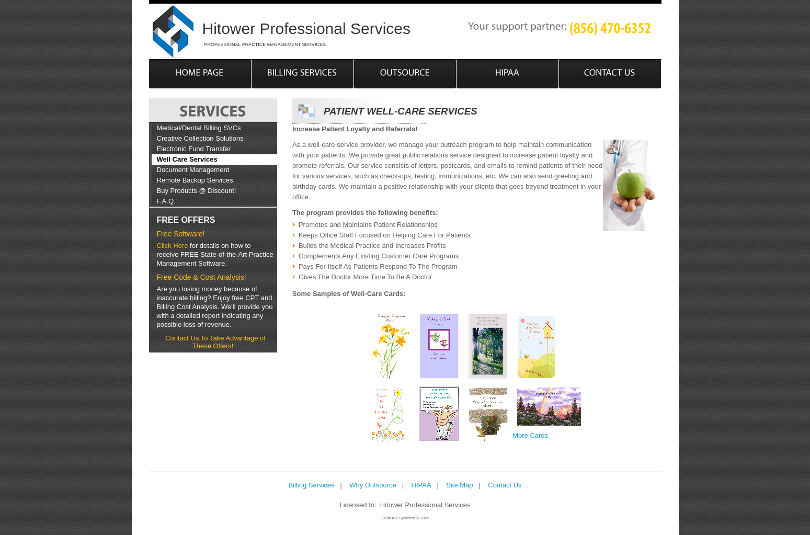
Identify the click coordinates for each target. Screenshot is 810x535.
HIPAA (421, 485)
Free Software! (181, 234)
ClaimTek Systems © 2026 (405, 518)
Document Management (193, 170)
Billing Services (311, 485)
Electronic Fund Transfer (194, 149)
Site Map (459, 485)
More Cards (530, 435)
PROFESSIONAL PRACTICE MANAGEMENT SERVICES (265, 44)
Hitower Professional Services (306, 28)
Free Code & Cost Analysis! (201, 277)
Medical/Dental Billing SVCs (199, 128)
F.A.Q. (166, 201)
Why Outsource (372, 485)
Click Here (172, 245)
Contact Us (504, 485)
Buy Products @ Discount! (196, 191)
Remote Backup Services (195, 180)
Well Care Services (187, 159)
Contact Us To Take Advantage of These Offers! (215, 342)
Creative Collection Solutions (200, 138)
